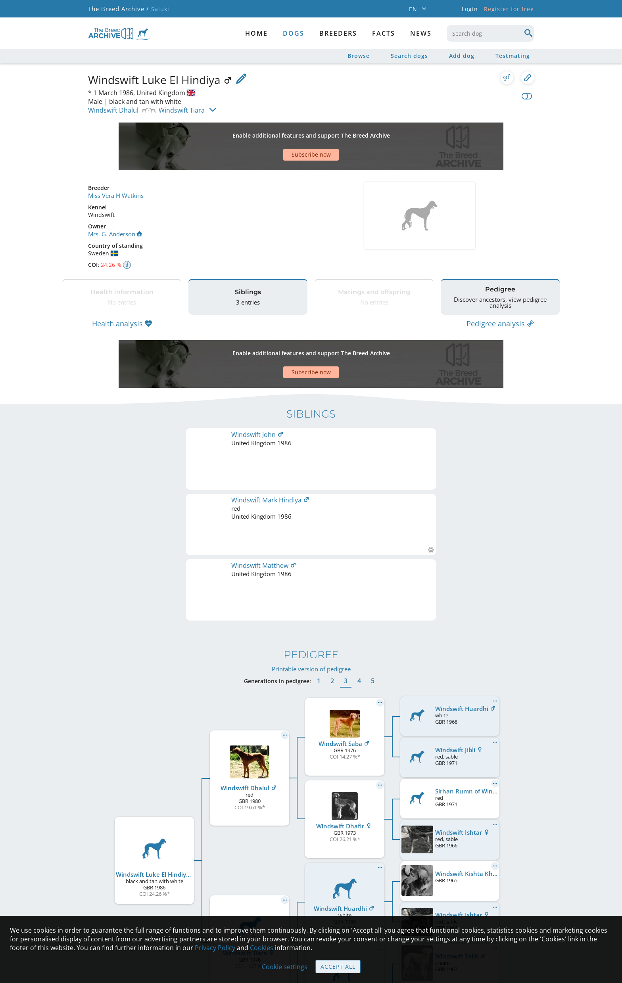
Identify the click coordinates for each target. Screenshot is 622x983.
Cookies (261, 947)
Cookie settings (284, 966)
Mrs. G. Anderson (114, 205)
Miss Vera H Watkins (115, 167)
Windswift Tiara (182, 110)
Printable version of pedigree (311, 456)
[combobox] (490, 33)
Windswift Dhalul (113, 110)
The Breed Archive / (118, 9)
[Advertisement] (280, 132)
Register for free (509, 9)
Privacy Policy (215, 947)
